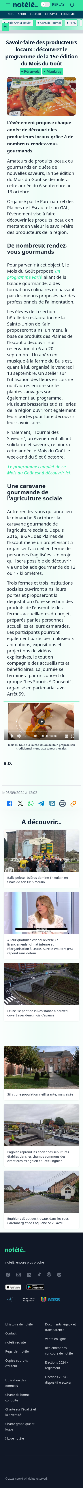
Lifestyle (51, 14)
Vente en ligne (55, 1339)
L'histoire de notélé (19, 1324)
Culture (36, 14)
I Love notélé (14, 1438)
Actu (11, 14)
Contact (11, 1333)
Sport (22, 14)
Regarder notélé (17, 1351)
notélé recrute (15, 1342)
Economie (68, 14)
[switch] (45, 4)
